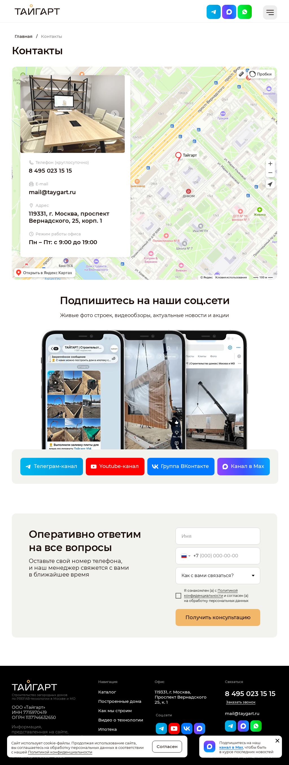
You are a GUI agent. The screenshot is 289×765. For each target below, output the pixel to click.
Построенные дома (119, 701)
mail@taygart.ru (52, 192)
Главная (23, 36)
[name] (218, 536)
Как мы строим (115, 710)
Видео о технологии (120, 720)
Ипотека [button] (107, 729)
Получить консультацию (218, 617)
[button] (270, 12)
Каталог (107, 692)
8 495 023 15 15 (50, 170)
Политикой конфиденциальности (60, 752)
